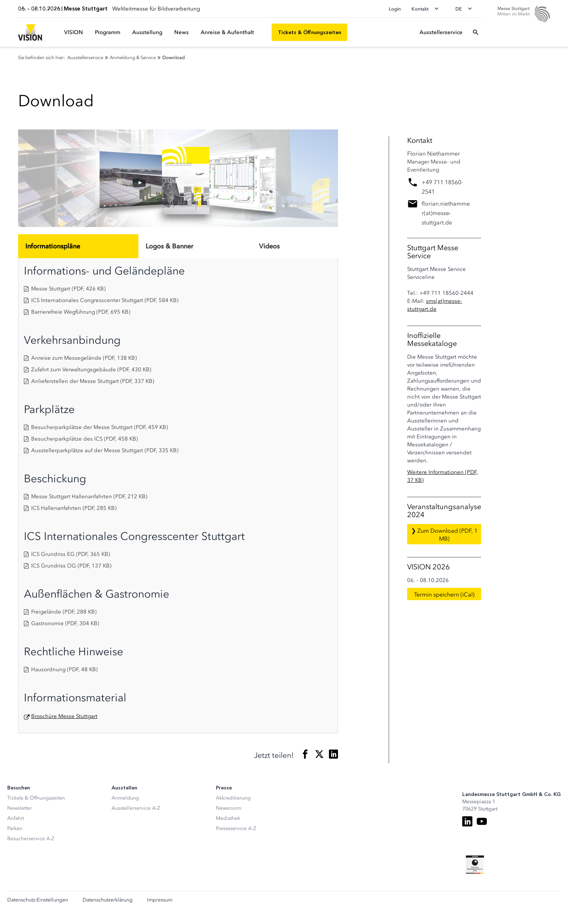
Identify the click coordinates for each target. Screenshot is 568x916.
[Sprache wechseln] (466, 8)
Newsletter (19, 808)
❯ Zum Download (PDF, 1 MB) (444, 534)
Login (395, 9)
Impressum (159, 900)
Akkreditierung (233, 798)
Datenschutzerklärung (108, 900)
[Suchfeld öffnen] (476, 32)
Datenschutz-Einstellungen (37, 900)
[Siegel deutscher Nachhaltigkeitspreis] (475, 864)
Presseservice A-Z (236, 828)
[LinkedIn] (467, 821)
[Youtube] (482, 821)
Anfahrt (15, 818)
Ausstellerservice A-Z (136, 808)
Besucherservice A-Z (30, 838)
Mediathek (228, 818)
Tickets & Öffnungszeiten (36, 798)
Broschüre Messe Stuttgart (64, 716)
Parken (14, 828)
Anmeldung (125, 798)
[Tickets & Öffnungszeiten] (309, 32)
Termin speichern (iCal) (444, 594)
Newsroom (228, 808)
